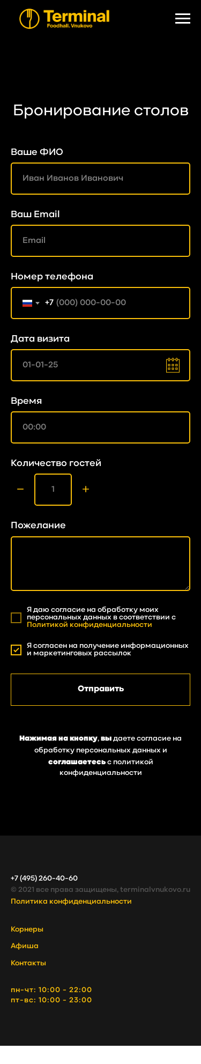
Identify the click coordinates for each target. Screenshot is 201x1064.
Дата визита (40, 339)
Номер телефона (52, 277)
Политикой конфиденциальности (89, 625)
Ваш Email (35, 215)
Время (26, 401)
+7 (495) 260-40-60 (44, 879)
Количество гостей (56, 464)
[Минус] (20, 490)
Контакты (28, 963)
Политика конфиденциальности (71, 902)
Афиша (25, 946)
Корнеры (27, 930)
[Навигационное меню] (182, 18)
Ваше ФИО (37, 152)
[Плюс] (85, 490)
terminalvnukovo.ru (155, 890)
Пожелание (38, 526)
